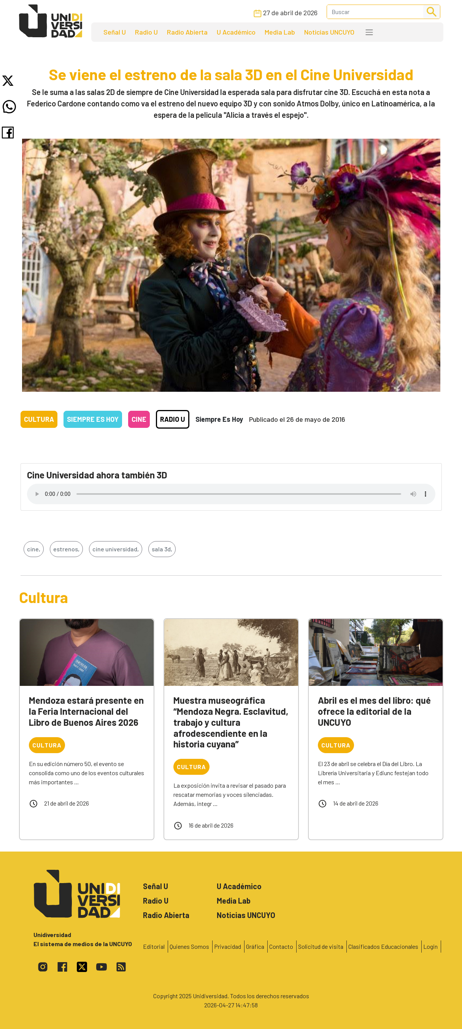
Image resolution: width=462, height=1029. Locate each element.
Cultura (39, 419)
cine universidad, (115, 548)
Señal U (114, 32)
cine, (33, 548)
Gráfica (255, 946)
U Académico (236, 32)
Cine (139, 419)
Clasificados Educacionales (383, 946)
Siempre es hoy (93, 419)
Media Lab (280, 32)
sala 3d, (162, 548)
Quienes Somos (189, 946)
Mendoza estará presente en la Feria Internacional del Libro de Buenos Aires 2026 (86, 711)
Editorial (154, 946)
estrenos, (66, 548)
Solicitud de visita (320, 946)
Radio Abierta (187, 32)
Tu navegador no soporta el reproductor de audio (231, 494)
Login (430, 946)
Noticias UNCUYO (329, 32)
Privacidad (227, 946)
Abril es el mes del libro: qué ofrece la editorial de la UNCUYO (374, 711)
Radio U (146, 32)
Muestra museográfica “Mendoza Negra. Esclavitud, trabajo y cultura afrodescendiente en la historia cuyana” (230, 722)
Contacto (281, 946)
